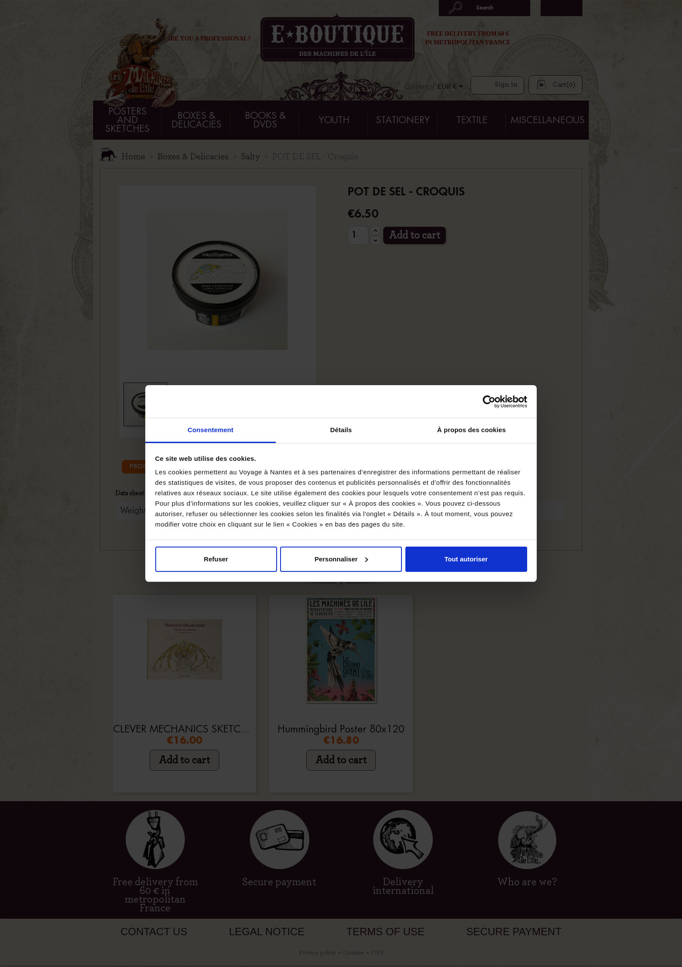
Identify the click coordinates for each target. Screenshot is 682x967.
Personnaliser (341, 559)
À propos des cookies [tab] (471, 429)
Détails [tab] (341, 429)
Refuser (216, 559)
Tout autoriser (466, 559)
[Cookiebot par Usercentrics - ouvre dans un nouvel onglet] (489, 401)
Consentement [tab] (210, 429)
